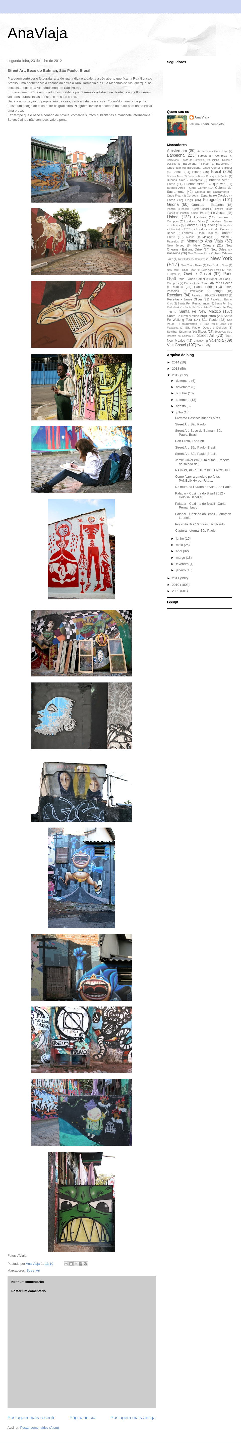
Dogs (189, 200)
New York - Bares (191, 265)
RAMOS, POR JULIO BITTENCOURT (202, 470)
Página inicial (83, 1417)
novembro (183, 387)
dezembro (183, 381)
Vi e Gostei (176, 345)
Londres (200, 217)
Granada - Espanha (208, 205)
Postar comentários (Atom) (39, 1427)
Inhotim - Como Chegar (195, 209)
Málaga (207, 236)
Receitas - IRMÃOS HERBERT (210, 295)
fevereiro (183, 564)
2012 (176, 375)
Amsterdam (177, 151)
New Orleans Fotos (199, 253)
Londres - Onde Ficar (197, 232)
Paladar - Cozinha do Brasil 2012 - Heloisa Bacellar (200, 495)
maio (180, 545)
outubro (182, 393)
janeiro (181, 570)
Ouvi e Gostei (197, 274)
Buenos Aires (175, 176)
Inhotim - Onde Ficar (192, 213)
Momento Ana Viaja (205, 241)
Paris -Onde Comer (196, 283)
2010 (176, 585)
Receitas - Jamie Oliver (184, 299)
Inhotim (171, 209)
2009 (176, 591)
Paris (227, 274)
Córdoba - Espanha (199, 195)
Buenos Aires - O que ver (204, 184)
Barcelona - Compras (212, 155)
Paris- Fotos (203, 287)
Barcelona (176, 155)
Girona (173, 204)
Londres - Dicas (194, 221)
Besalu (177, 172)
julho (180, 412)
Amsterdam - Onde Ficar (212, 151)
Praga (218, 291)
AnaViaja (38, 33)
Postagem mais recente (31, 1417)
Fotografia (212, 200)
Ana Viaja (202, 117)
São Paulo (210, 320)
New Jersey (175, 245)
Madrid (190, 237)
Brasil (216, 171)
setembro (183, 400)
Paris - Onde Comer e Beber (197, 278)
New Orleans (203, 245)
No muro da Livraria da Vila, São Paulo (203, 487)
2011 (176, 578)
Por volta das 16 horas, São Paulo (199, 524)
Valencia (216, 340)
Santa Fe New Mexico (200, 311)
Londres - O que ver (200, 225)
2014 (176, 362)
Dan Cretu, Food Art (189, 441)
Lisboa (172, 217)
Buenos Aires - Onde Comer (187, 187)
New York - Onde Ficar (181, 270)
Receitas (174, 295)
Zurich (201, 345)
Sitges (202, 331)
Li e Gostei (217, 213)
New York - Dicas (217, 265)
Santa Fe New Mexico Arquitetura (191, 316)
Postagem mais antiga (133, 1417)
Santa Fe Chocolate (196, 307)
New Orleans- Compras (192, 259)
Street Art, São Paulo (190, 424)
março (181, 557)
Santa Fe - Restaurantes (194, 303)
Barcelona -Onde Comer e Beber (209, 167)
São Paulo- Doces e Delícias (206, 327)
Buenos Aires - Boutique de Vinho (208, 176)
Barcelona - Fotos (196, 163)
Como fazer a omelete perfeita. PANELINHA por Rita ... (197, 478)
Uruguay (198, 340)
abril (179, 551)
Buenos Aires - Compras (184, 179)
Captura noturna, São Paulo (195, 530)
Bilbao (196, 172)
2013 (176, 368)
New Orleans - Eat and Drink (199, 247)
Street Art (33, 1270)
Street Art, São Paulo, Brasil (195, 447)
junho (180, 538)
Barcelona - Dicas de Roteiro (184, 160)
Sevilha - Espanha (179, 331)
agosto (181, 406)
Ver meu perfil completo (207, 124)
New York (221, 258)
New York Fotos (211, 270)
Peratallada (196, 291)
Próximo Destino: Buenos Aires (197, 418)
